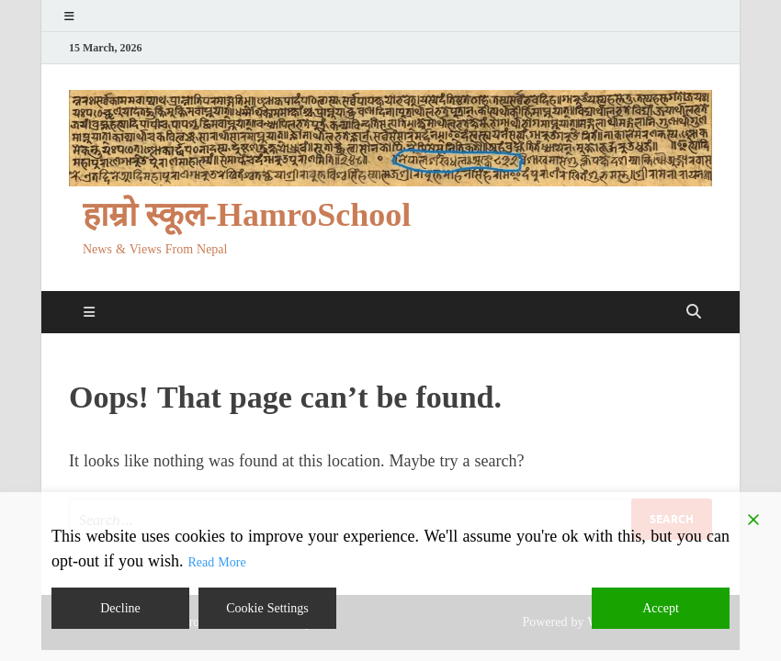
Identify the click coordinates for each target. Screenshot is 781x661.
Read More (217, 562)
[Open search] (693, 312)
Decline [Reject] (120, 608)
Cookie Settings (267, 608)
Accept (660, 608)
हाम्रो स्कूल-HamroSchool (247, 215)
